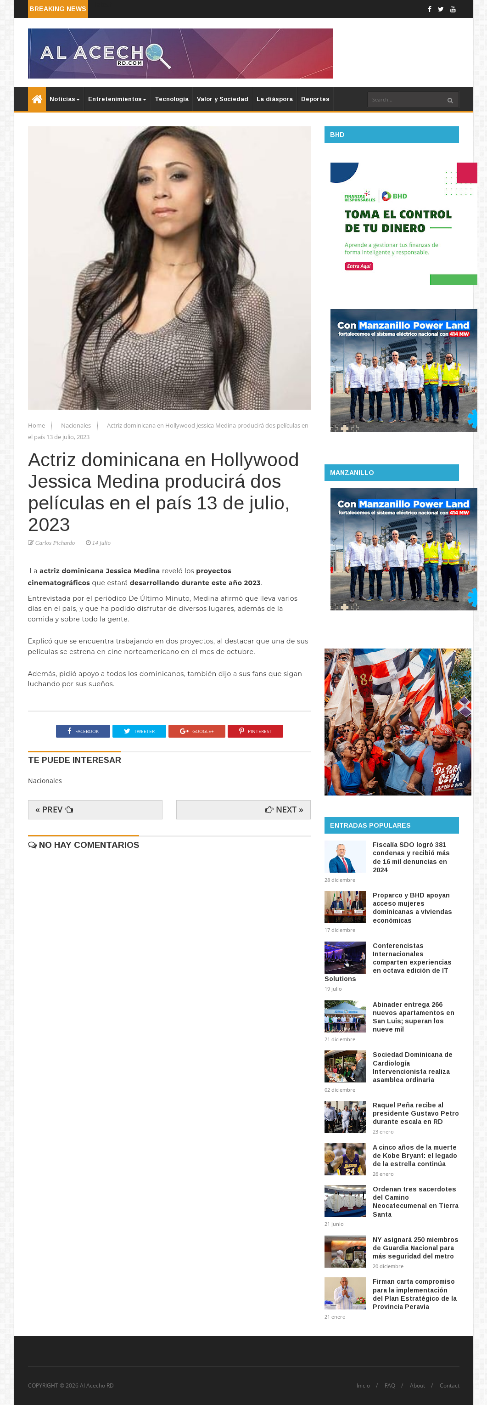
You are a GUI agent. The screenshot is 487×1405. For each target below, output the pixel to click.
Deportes (315, 99)
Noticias (65, 99)
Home (37, 425)
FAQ (390, 1385)
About (417, 1385)
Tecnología (172, 99)
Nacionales (76, 425)
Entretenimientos (117, 99)
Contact (449, 1385)
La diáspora (275, 99)
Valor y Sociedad (222, 99)
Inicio (363, 1385)
